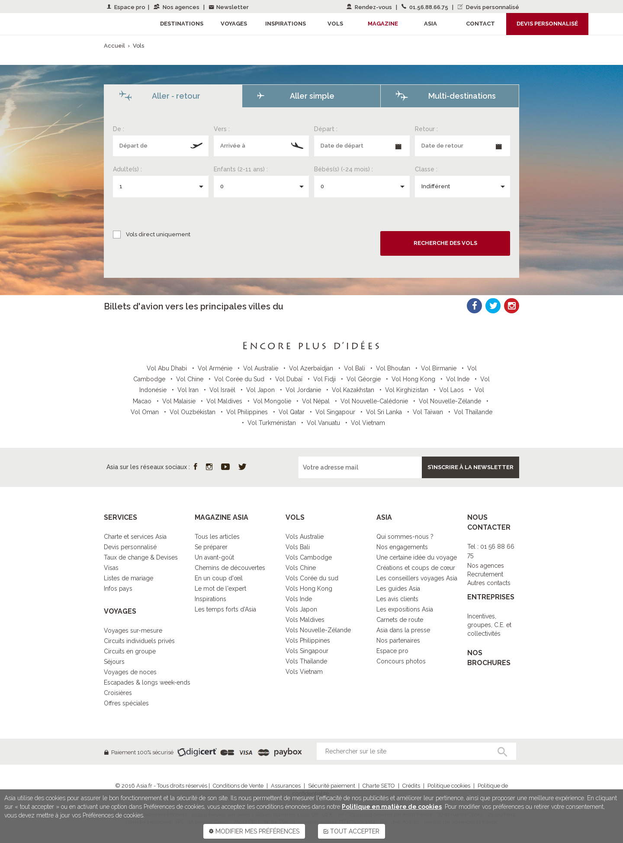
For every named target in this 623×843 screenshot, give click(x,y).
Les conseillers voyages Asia (416, 578)
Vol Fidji (325, 379)
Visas (111, 567)
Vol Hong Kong (414, 379)
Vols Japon (301, 609)
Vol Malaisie (179, 401)
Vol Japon (261, 389)
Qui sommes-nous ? (405, 536)
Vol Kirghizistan (407, 389)
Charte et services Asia (135, 536)
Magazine (383, 23)
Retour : (426, 128)
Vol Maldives (225, 401)
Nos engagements (402, 547)
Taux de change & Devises (141, 557)
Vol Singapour (336, 412)
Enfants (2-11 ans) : (241, 169)
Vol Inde (458, 379)
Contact (480, 23)
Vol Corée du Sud (240, 379)
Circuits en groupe (130, 651)
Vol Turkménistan (272, 422)
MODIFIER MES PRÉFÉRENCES (254, 831)
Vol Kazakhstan (354, 389)
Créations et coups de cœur (415, 567)
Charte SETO (379, 785)
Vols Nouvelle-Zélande (318, 630)
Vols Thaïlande (306, 661)
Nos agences (177, 7)
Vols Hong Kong (309, 588)
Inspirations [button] (285, 23)
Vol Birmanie (439, 368)
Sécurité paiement (331, 785)
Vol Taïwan (429, 412)
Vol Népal (316, 401)
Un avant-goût (214, 557)
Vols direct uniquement (158, 234)
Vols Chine (301, 567)
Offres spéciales (126, 703)
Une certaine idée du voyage (416, 557)
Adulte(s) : (127, 169)
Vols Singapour (307, 650)
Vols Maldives (305, 619)
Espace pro (126, 7)
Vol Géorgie (364, 379)
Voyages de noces (130, 672)
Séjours (114, 661)
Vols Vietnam (304, 671)
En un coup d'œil (219, 578)
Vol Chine (190, 379)
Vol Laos (452, 389)
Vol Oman (146, 412)
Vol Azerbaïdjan (312, 368)
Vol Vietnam (368, 422)
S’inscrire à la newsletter (470, 467)
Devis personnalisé (488, 7)
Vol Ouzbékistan (193, 412)
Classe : (426, 169)
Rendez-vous (370, 7)
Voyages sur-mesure (133, 630)
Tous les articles (217, 536)
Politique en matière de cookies (392, 806)
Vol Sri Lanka (385, 412)
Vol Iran (188, 389)
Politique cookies (448, 785)
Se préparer (211, 547)
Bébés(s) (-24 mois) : (343, 169)
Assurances (286, 785)
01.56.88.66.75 (425, 7)
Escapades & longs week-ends (147, 682)
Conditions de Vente (238, 785)
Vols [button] (335, 23)
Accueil (114, 45)
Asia (430, 23)
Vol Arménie (216, 368)
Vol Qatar (292, 412)
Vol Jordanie (304, 389)
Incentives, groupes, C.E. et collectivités (489, 625)
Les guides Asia (398, 588)
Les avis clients (397, 598)
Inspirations (210, 598)
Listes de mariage (128, 578)
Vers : (222, 128)
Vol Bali (355, 368)
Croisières (118, 692)
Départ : (325, 128)
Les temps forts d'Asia (225, 609)
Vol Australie (261, 368)
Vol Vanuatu (324, 422)
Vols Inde (299, 598)
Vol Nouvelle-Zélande (451, 401)
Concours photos (401, 661)
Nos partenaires (398, 640)
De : (118, 128)
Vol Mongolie (273, 401)
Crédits (411, 785)
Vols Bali (298, 547)
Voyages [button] (234, 23)
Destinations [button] (181, 23)
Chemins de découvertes (230, 567)
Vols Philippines (308, 640)
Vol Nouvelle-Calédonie (375, 401)
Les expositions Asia (404, 609)
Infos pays (118, 588)
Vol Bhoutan (394, 368)
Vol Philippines (248, 412)
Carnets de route (399, 619)
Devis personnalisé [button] (547, 23)
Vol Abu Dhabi (168, 368)
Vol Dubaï (289, 379)
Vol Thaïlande (473, 412)
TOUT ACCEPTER (351, 831)
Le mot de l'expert (220, 588)
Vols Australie (305, 536)
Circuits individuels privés (139, 640)
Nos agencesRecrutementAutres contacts (489, 574)
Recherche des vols (445, 243)
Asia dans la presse (403, 630)
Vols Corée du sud (312, 578)
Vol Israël (223, 389)
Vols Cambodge (309, 557)
